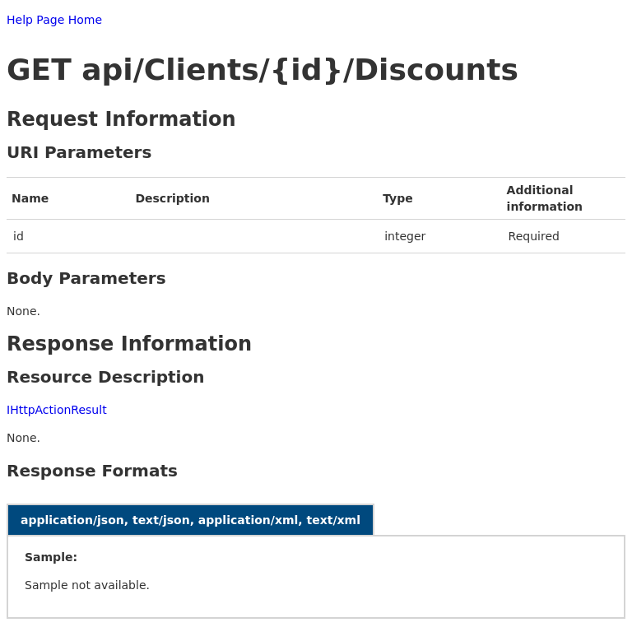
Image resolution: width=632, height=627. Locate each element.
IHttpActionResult (57, 409)
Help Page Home (54, 19)
